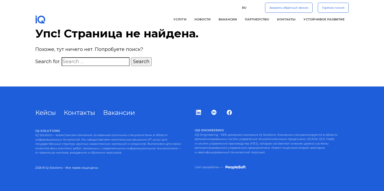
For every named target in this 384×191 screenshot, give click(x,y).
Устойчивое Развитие (324, 19)
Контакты (286, 19)
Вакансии (228, 19)
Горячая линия (333, 8)
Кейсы (45, 112)
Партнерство (257, 19)
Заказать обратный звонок (288, 8)
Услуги (179, 19)
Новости (202, 19)
